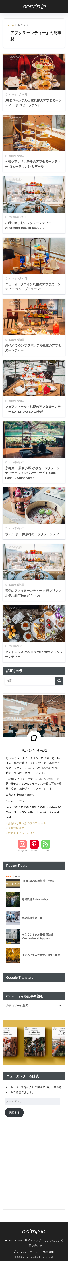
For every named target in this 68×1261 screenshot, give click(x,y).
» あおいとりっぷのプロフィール (26, 823)
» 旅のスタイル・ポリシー (22, 833)
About (18, 1240)
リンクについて (53, 1240)
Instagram (22, 850)
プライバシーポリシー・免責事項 (33, 1251)
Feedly (46, 850)
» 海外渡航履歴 (15, 828)
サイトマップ (33, 1240)
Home (8, 1240)
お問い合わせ (34, 1245)
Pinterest (34, 850)
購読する (14, 1112)
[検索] (59, 681)
